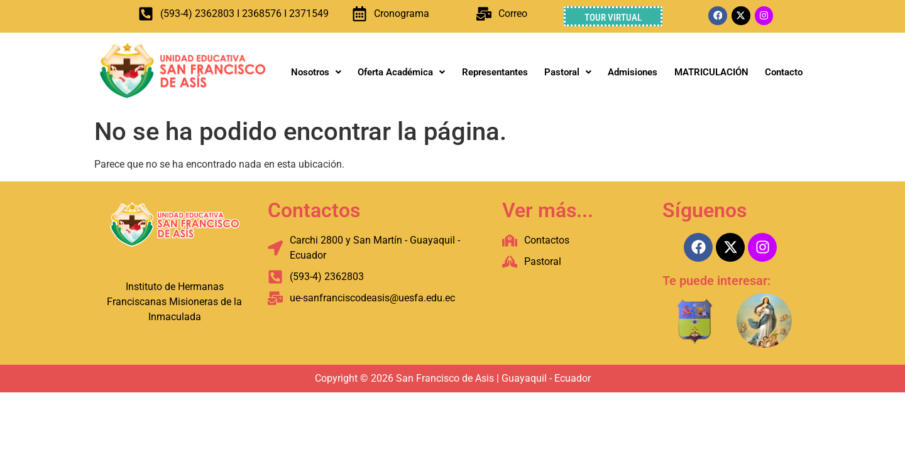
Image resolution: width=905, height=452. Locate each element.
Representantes (495, 72)
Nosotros (316, 72)
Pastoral (567, 72)
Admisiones (632, 72)
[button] (316, 72)
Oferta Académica (401, 72)
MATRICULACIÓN (711, 72)
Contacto (784, 72)
